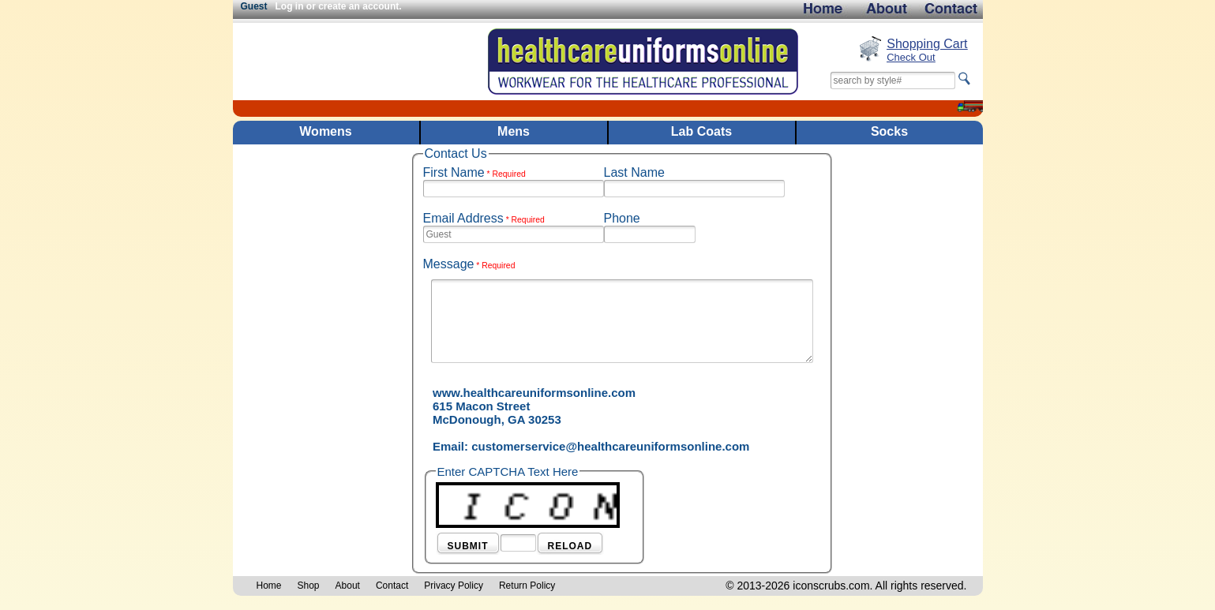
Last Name (634, 172)
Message (469, 264)
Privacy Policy (453, 585)
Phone (622, 218)
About (348, 585)
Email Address (484, 218)
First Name (474, 172)
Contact (392, 585)
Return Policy (527, 585)
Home (269, 585)
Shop (309, 585)
